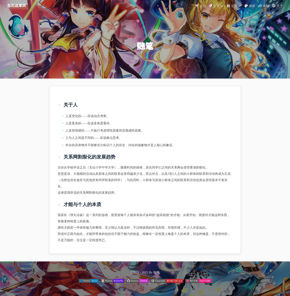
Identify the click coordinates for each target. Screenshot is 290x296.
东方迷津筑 (16, 5)
